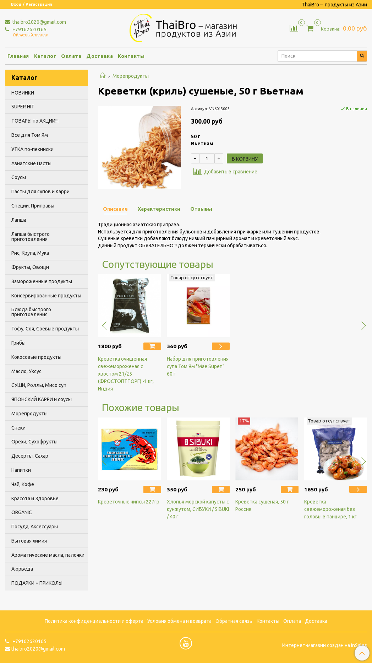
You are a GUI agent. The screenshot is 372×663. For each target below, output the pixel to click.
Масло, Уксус (26, 371)
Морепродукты (131, 76)
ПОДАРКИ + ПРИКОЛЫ (36, 583)
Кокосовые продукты (36, 357)
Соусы (18, 177)
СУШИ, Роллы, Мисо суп (38, 385)
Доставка (99, 56)
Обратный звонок (30, 35)
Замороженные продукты (41, 281)
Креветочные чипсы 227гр (128, 502)
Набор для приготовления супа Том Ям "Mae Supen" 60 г (198, 366)
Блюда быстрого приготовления (31, 312)
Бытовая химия (29, 541)
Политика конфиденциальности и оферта (94, 621)
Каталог (45, 56)
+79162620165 (28, 29)
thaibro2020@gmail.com (38, 22)
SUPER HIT (22, 106)
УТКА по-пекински (32, 149)
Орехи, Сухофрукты (34, 441)
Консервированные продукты (46, 295)
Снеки (18, 428)
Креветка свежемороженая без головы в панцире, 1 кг (330, 509)
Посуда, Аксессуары (34, 526)
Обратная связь (233, 621)
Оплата (71, 56)
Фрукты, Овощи (30, 267)
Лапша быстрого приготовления (30, 236)
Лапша (18, 220)
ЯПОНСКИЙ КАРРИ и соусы (41, 399)
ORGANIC (21, 512)
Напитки (21, 470)
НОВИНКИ (22, 93)
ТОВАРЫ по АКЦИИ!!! (35, 121)
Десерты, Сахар (29, 456)
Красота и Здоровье (35, 498)
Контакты (131, 56)
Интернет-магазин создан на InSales (324, 645)
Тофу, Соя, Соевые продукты (45, 329)
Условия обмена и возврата (179, 621)
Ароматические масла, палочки (47, 555)
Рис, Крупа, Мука (30, 253)
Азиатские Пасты (31, 163)
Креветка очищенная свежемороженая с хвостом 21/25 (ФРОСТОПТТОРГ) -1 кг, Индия (126, 374)
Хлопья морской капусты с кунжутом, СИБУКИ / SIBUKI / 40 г (198, 509)
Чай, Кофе (22, 484)
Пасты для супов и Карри (40, 191)
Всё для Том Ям (29, 135)
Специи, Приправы (32, 206)
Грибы (18, 343)
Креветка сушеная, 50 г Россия (262, 505)
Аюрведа (22, 569)
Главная (18, 56)
